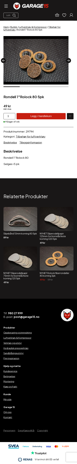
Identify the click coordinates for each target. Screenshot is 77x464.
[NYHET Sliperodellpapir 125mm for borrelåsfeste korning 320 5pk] (57, 225)
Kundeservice (10, 371)
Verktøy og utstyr (12, 343)
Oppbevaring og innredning (17, 332)
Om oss (7, 412)
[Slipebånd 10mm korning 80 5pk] (20, 225)
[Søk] (15, 15)
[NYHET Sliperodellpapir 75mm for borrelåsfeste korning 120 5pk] (20, 265)
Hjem (6, 27)
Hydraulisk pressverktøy (16, 348)
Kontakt (7, 417)
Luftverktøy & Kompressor (33, 27)
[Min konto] (71, 15)
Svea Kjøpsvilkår (26, 430)
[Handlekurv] (57, 15)
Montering (8, 381)
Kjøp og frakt (10, 386)
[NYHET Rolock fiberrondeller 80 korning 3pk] (57, 265)
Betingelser (9, 376)
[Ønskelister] (64, 15)
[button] (3, 60)
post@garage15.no (26, 316)
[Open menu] (5, 6)
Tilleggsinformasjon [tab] (30, 142)
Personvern (9, 430)
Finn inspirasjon (11, 358)
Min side (7, 399)
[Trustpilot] (38, 453)
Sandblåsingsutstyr (13, 353)
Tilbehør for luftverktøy (30, 136)
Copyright (42, 430)
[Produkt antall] (9, 116)
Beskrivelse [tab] (10, 142)
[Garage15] (31, 6)
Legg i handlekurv (41, 116)
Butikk (13, 27)
